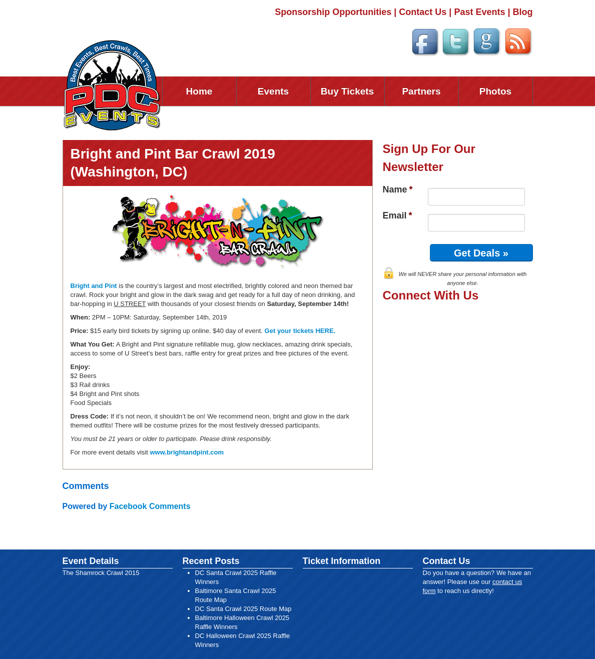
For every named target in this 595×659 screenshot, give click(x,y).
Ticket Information (342, 561)
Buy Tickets (347, 91)
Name (398, 189)
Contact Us (422, 12)
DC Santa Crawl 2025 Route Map (243, 608)
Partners (421, 91)
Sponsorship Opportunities (333, 12)
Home (199, 91)
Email (397, 215)
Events (273, 91)
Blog (523, 12)
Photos (495, 91)
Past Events (479, 12)
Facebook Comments (150, 506)
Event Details (91, 561)
